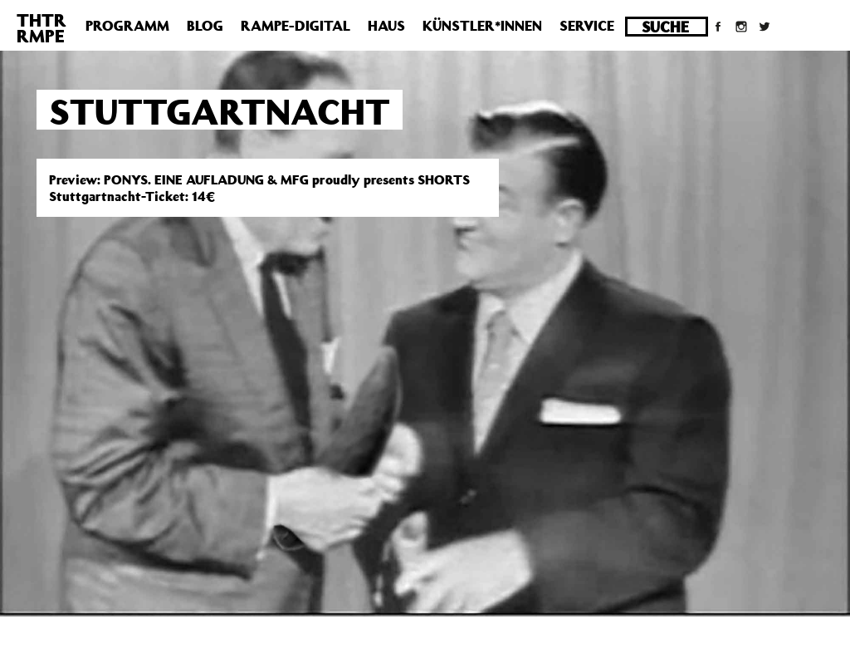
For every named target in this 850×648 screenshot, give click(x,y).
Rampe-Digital (295, 26)
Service (586, 26)
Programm (127, 26)
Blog (205, 26)
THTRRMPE (41, 27)
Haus (386, 26)
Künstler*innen (482, 26)
